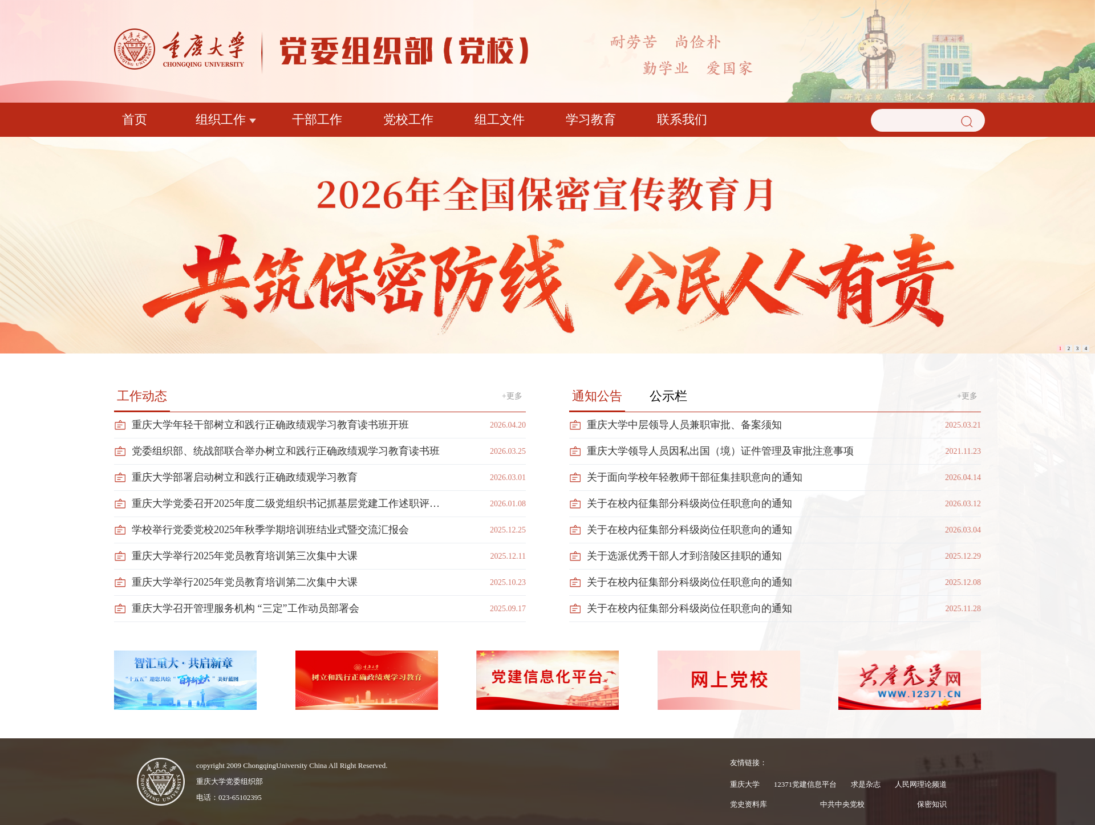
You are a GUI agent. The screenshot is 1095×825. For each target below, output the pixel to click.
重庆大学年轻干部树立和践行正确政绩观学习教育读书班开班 (270, 424)
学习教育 (591, 119)
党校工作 (408, 119)
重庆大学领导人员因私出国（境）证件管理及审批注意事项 (720, 451)
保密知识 (932, 804)
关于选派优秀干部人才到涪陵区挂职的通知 (684, 556)
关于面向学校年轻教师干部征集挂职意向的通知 (694, 477)
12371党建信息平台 (805, 784)
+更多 (512, 396)
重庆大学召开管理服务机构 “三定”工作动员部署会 (245, 608)
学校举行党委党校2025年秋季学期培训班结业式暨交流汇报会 (270, 529)
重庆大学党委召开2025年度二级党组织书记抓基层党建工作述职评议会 (289, 503)
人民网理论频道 (921, 784)
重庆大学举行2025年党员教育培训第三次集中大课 (245, 556)
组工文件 (499, 119)
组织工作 (221, 119)
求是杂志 (866, 784)
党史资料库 (748, 804)
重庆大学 (745, 784)
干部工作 (317, 119)
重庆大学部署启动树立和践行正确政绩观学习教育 (245, 477)
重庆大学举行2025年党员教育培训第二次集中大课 (245, 582)
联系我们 (682, 119)
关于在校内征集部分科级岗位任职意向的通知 (689, 503)
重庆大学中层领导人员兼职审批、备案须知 (684, 424)
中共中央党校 (842, 804)
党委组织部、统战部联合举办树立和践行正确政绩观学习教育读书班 (286, 451)
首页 (134, 119)
